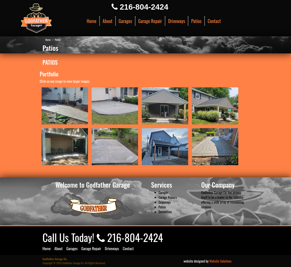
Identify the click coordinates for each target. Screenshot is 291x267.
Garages (125, 20)
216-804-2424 (140, 7)
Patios (196, 20)
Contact (214, 20)
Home (92, 20)
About (107, 20)
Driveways (176, 20)
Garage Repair (150, 20)
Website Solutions (220, 260)
